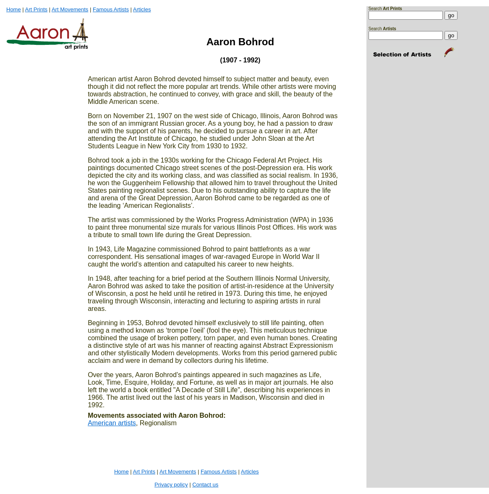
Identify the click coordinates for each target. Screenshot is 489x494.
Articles (142, 9)
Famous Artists (111, 9)
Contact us (205, 484)
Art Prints (36, 9)
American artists (112, 423)
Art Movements (70, 9)
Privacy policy (171, 484)
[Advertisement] (395, 95)
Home (13, 9)
